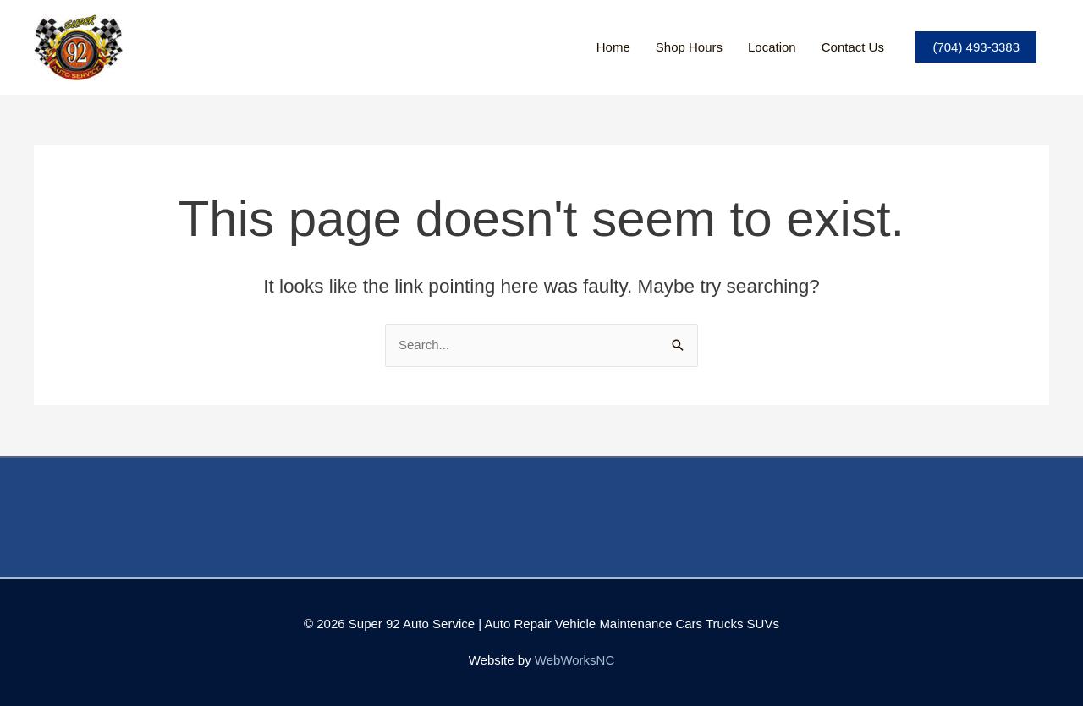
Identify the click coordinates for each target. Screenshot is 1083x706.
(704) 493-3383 (976, 47)
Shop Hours (689, 47)
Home (613, 47)
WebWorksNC (574, 660)
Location (772, 47)
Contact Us (853, 47)
